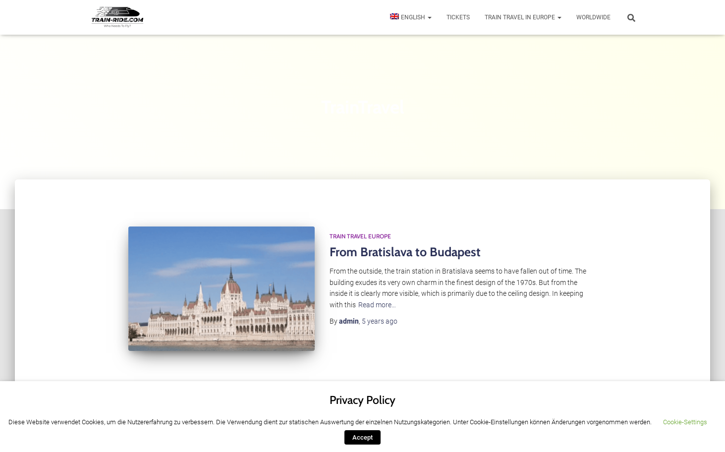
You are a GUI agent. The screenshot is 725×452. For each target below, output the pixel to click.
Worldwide (593, 17)
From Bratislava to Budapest (405, 251)
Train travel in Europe (523, 17)
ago (379, 321)
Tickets (458, 17)
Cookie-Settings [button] (685, 422)
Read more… (377, 305)
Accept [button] (362, 437)
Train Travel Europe (360, 236)
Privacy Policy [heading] (362, 400)
